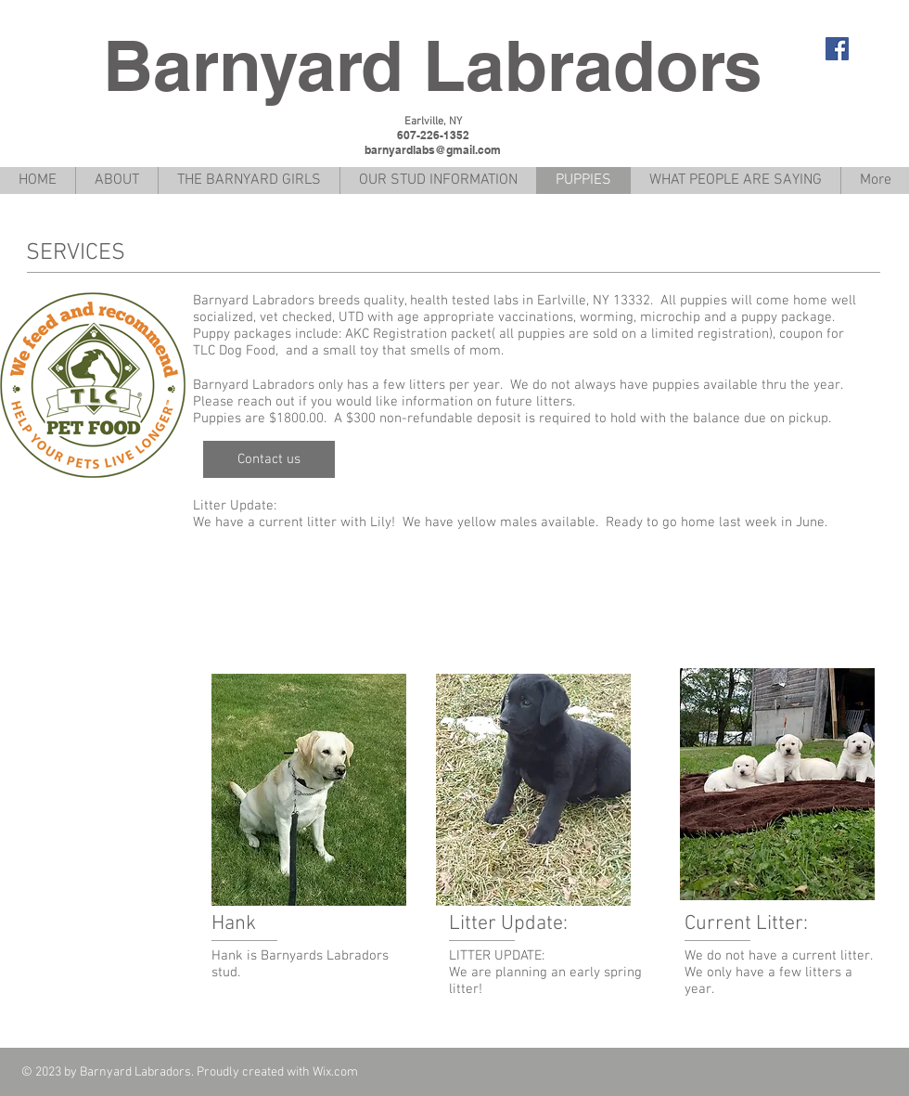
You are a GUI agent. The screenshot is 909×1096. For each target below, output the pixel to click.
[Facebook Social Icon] (837, 48)
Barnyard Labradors (432, 65)
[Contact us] (269, 459)
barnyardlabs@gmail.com (433, 150)
